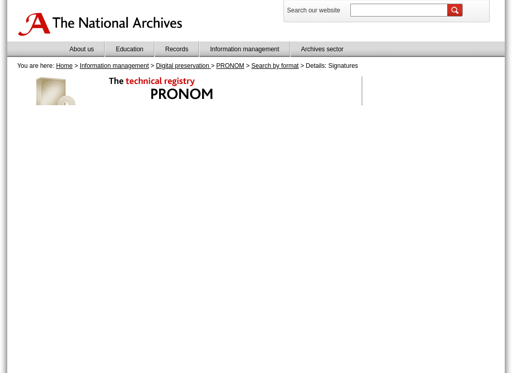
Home (64, 65)
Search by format (274, 65)
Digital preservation (183, 65)
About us (81, 49)
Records (177, 49)
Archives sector (322, 49)
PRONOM (230, 65)
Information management (244, 49)
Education (129, 49)
